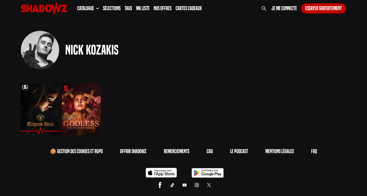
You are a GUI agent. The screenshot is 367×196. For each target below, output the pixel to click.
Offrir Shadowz (133, 151)
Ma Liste (143, 8)
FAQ (314, 151)
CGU (210, 151)
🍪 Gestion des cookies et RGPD (76, 151)
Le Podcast (239, 151)
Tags (128, 8)
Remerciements (176, 151)
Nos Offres (163, 8)
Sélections (112, 8)
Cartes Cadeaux (189, 8)
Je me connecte (284, 8)
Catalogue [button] (88, 8)
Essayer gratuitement (323, 8)
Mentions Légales (279, 151)
